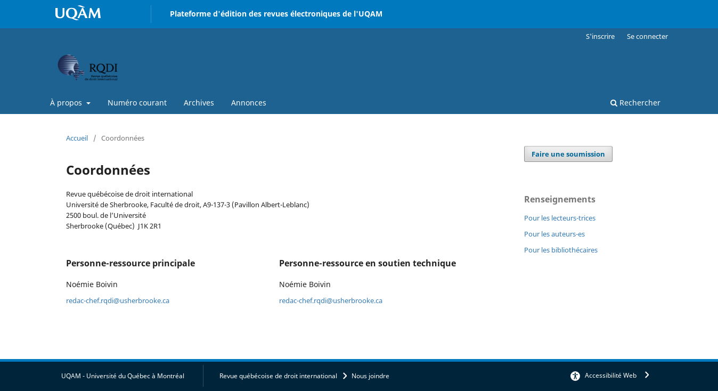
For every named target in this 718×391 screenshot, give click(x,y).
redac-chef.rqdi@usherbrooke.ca (117, 300)
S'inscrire (600, 36)
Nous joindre (370, 375)
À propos (67, 102)
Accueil (77, 138)
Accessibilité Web (611, 375)
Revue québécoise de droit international (278, 375)
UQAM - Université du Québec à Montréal (122, 375)
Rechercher (635, 102)
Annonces (248, 102)
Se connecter (647, 36)
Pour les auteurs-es (554, 234)
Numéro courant (137, 102)
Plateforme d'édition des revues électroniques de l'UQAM (276, 14)
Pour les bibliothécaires (561, 250)
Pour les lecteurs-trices (559, 218)
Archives (199, 102)
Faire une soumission (568, 154)
